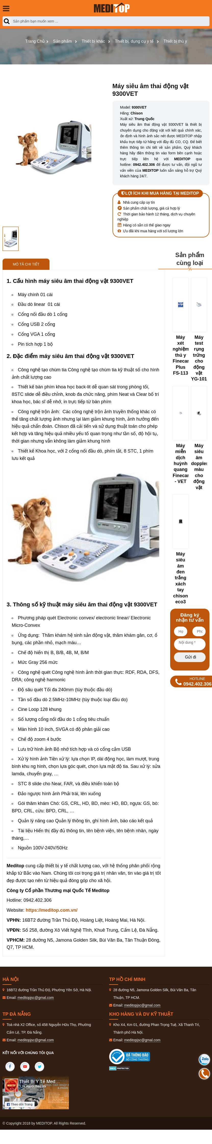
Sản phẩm (62, 41)
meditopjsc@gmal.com (36, 998)
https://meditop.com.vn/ (52, 910)
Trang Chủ (35, 41)
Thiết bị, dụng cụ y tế (134, 41)
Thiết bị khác (93, 41)
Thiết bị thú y (175, 41)
